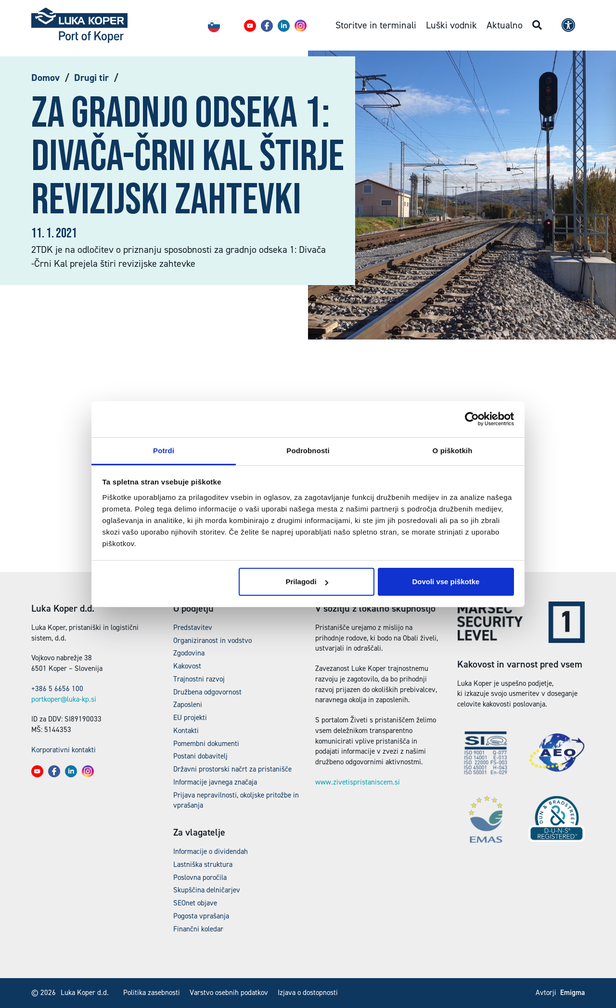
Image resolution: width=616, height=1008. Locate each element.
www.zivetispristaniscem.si (357, 782)
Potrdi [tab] (163, 450)
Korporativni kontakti (63, 750)
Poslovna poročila (200, 877)
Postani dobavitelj (200, 756)
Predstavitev (192, 627)
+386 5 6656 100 (57, 689)
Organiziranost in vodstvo (212, 640)
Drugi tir (91, 77)
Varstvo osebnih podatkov (229, 992)
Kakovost (187, 666)
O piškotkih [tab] (453, 450)
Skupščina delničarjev (206, 890)
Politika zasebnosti (151, 992)
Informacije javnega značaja (215, 782)
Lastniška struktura (202, 864)
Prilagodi (306, 581)
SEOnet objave (195, 903)
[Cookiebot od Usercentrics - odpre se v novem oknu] (472, 419)
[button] (250, 26)
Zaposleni (187, 704)
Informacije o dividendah (210, 851)
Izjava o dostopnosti (308, 992)
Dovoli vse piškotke (445, 581)
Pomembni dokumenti (206, 743)
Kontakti (186, 730)
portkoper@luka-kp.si (63, 699)
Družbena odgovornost (207, 692)
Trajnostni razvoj (199, 679)
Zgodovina (189, 653)
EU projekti (190, 717)
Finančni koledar (198, 929)
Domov (45, 77)
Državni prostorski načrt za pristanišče (232, 769)
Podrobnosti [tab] (307, 450)
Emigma (572, 992)
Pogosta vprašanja (201, 916)
